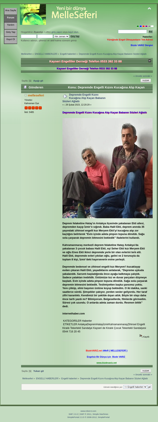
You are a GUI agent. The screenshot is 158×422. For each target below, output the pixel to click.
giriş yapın (56, 32)
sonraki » (147, 76)
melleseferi (36, 95)
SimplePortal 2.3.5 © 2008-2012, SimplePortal (88, 417)
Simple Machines (100, 414)
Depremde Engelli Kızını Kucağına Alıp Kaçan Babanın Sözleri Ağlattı (83, 98)
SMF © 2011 (85, 414)
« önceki (137, 76)
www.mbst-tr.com (88, 411)
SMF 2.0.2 (73, 414)
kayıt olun (73, 32)
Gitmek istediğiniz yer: (113, 387)
